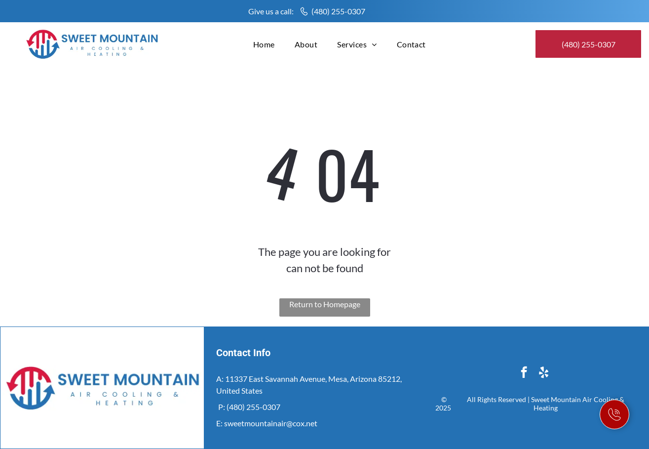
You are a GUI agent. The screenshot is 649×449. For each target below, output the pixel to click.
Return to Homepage (324, 304)
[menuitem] (264, 44)
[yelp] (543, 373)
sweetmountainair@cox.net (270, 423)
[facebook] (524, 373)
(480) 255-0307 (338, 11)
